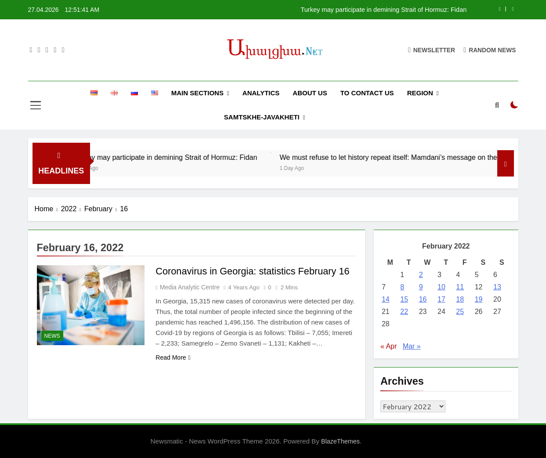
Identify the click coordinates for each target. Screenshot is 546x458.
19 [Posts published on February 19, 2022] (479, 299)
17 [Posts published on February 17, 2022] (441, 299)
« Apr (388, 346)
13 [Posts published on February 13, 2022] (497, 287)
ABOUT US (310, 93)
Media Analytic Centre (190, 287)
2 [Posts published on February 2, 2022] (421, 274)
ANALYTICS (260, 93)
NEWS (52, 336)
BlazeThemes (340, 441)
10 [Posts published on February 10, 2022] (441, 287)
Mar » (412, 346)
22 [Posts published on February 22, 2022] (404, 311)
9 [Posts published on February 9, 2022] (421, 287)
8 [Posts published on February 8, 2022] (402, 287)
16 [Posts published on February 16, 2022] (423, 299)
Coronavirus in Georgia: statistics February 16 (253, 271)
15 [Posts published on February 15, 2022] (404, 299)
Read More (172, 357)
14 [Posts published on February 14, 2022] (386, 299)
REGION (420, 93)
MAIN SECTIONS (197, 93)
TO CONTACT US (367, 93)
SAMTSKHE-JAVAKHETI (262, 117)
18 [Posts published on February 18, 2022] (460, 299)
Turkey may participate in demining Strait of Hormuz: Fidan (383, 9)
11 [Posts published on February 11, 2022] (460, 287)
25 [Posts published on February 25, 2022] (460, 311)
